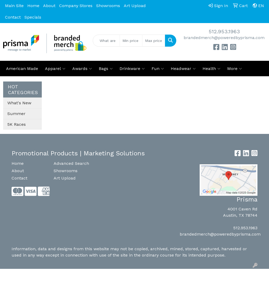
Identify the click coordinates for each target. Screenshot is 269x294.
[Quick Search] (106, 41)
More (234, 69)
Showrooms (108, 5)
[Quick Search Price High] (153, 41)
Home (33, 5)
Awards (82, 69)
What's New (19, 102)
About (49, 5)
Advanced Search (71, 163)
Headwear (183, 69)
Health (211, 69)
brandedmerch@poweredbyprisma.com (224, 37)
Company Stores (75, 5)
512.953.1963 (224, 31)
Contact (13, 17)
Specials (32, 17)
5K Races (16, 124)
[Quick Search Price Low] (131, 41)
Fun (158, 69)
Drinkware (132, 69)
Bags (106, 69)
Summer (16, 113)
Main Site (14, 5)
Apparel (55, 69)
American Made (22, 68)
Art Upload (135, 5)
